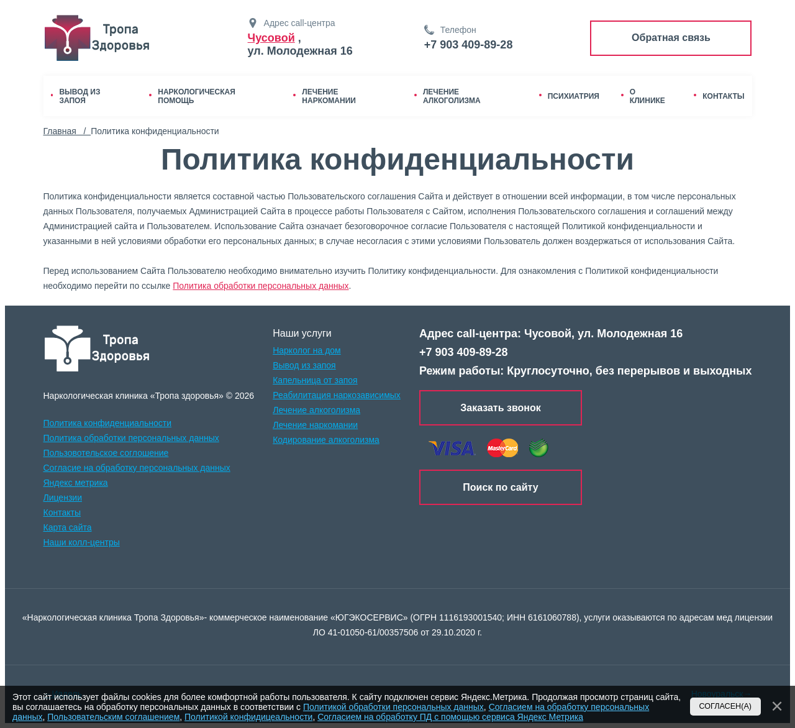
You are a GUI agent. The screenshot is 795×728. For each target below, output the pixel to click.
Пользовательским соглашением (113, 717)
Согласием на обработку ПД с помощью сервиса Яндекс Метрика (450, 717)
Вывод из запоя (304, 365)
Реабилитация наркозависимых (337, 395)
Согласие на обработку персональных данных (136, 468)
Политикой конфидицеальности (248, 717)
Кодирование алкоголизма (326, 440)
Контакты (62, 512)
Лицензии (62, 498)
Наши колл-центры (81, 542)
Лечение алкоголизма (316, 410)
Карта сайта (67, 527)
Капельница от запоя (315, 380)
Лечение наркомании (315, 425)
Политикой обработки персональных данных (393, 707)
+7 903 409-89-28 (468, 45)
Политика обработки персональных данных (260, 286)
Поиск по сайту (500, 486)
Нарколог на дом (307, 350)
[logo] (97, 348)
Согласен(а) (725, 706)
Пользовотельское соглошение (106, 453)
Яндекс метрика (75, 483)
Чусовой (271, 38)
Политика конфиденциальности (107, 423)
